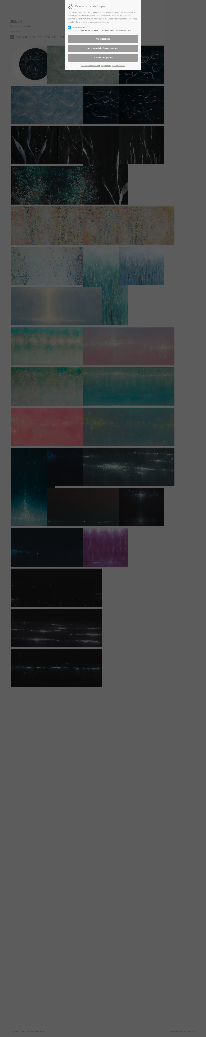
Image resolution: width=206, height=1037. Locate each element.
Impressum (106, 66)
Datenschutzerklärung (98, 22)
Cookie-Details (118, 66)
